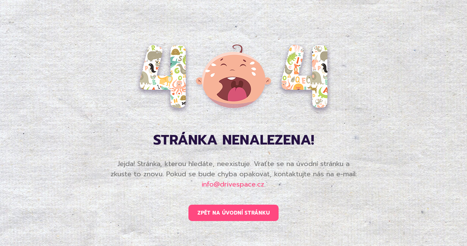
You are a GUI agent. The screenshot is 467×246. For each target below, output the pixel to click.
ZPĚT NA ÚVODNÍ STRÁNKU (233, 213)
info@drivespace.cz (233, 184)
